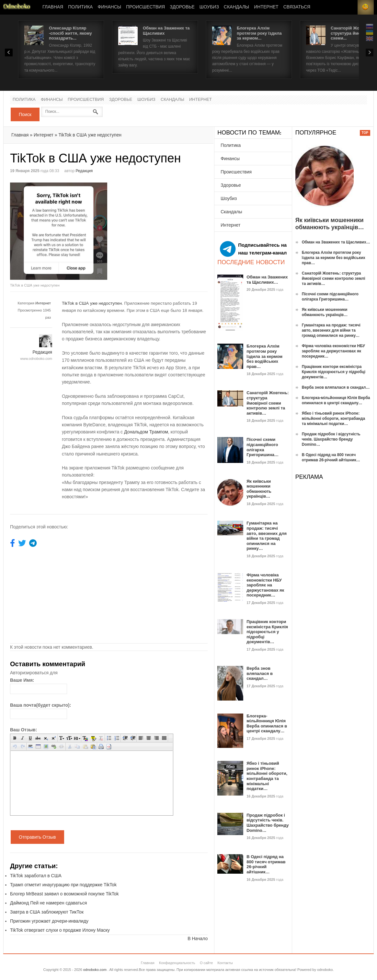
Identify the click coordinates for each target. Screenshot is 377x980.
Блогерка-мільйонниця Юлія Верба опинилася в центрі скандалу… (266, 724)
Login (349, 7)
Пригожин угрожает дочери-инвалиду (49, 921)
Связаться (296, 7)
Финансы (109, 7)
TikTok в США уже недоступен (90, 134)
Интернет (266, 7)
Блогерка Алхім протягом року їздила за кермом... (259, 33)
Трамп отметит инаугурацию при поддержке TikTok (63, 884)
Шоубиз (209, 7)
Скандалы (236, 7)
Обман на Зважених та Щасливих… (267, 280)
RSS (366, 7)
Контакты (225, 963)
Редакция (84, 171)
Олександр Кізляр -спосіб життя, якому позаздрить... (70, 33)
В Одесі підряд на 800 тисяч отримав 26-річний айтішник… (265, 864)
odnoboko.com (95, 970)
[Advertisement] (163, 228)
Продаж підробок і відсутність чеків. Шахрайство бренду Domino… (267, 823)
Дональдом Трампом (146, 431)
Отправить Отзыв (37, 837)
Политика (80, 7)
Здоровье (182, 7)
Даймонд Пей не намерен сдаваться (48, 902)
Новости (16, 7)
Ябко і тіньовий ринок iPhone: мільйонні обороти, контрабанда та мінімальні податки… (266, 776)
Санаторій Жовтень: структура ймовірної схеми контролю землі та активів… (267, 402)
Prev (9, 52)
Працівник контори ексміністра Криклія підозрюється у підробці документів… (267, 631)
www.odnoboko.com (36, 358)
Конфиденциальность (177, 963)
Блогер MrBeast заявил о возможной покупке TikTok (64, 893)
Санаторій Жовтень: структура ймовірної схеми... (352, 33)
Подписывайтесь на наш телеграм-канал (253, 249)
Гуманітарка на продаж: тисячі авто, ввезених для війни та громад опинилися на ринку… (266, 536)
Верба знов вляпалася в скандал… (259, 673)
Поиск (25, 114)
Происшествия (145, 7)
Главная (52, 7)
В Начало (198, 938)
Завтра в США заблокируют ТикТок (47, 912)
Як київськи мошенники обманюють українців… (258, 489)
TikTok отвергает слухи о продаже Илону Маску (60, 930)
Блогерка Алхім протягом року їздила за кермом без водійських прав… (264, 356)
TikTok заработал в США (36, 875)
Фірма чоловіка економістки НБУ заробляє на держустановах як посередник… (265, 585)
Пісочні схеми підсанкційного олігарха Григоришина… (262, 447)
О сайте (206, 963)
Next (369, 52)
